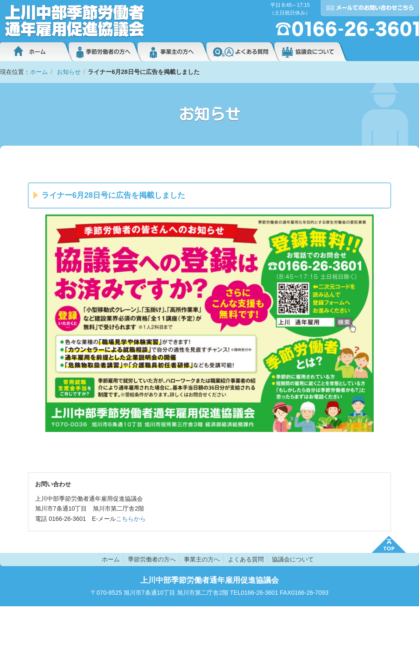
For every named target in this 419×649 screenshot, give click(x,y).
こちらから (131, 518)
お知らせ (69, 71)
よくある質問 (240, 51)
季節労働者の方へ (103, 51)
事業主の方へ (172, 51)
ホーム (34, 51)
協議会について (311, 51)
